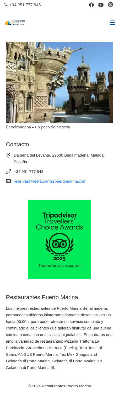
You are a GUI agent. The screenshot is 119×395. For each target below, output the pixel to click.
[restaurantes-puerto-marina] (16, 22)
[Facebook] (91, 4)
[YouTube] (101, 4)
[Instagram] (110, 4)
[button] (112, 22)
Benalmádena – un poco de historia (38, 126)
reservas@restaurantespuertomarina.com (50, 181)
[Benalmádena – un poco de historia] (59, 82)
